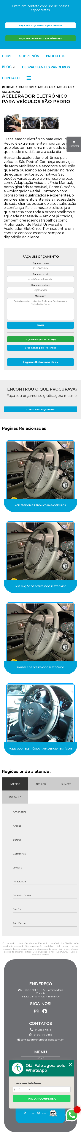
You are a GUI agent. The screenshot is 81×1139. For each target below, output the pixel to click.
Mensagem (40, 296)
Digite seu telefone (40, 285)
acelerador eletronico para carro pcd (64, 87)
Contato (11, 78)
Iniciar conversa (42, 1098)
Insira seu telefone (27, 1083)
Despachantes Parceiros (46, 67)
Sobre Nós (29, 56)
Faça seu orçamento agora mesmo (40, 25)
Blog (7, 67)
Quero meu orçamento (40, 409)
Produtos (55, 56)
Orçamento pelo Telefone (40, 348)
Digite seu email (40, 274)
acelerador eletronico (45, 87)
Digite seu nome (40, 263)
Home (7, 56)
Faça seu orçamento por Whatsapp (40, 38)
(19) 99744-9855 (40, 1034)
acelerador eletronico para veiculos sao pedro (11, 91)
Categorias (26, 87)
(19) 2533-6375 (40, 1029)
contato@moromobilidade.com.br (40, 1039)
